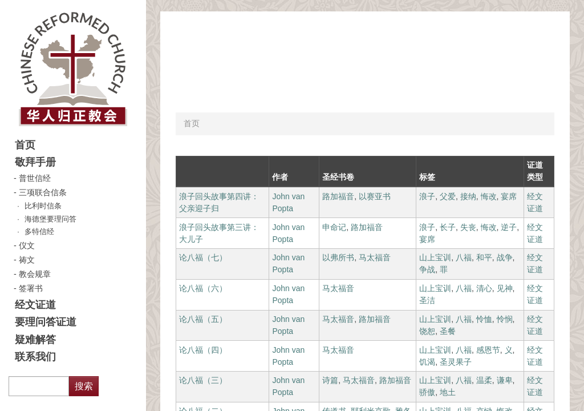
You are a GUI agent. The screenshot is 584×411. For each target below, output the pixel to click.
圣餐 (448, 331)
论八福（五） (203, 319)
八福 (464, 257)
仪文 (27, 245)
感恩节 (488, 349)
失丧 (468, 227)
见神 (505, 288)
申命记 (334, 227)
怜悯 (505, 319)
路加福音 (338, 196)
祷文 (27, 259)
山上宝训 (435, 257)
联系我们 (35, 356)
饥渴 (427, 361)
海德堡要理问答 (50, 219)
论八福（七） (203, 257)
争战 (427, 269)
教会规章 (35, 274)
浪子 (427, 196)
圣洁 (427, 300)
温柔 (484, 380)
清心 (484, 288)
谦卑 (505, 380)
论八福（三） (203, 380)
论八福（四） (203, 349)
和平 (484, 257)
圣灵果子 (456, 361)
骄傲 (427, 392)
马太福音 (375, 257)
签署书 (31, 288)
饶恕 (427, 331)
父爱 (448, 196)
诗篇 (330, 380)
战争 (505, 257)
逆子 (509, 227)
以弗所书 (338, 257)
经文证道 (35, 305)
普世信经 (35, 178)
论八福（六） (203, 288)
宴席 (509, 196)
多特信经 (39, 232)
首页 (25, 145)
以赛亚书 (375, 196)
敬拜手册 (35, 162)
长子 (448, 227)
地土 (448, 392)
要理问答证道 (45, 322)
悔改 (489, 196)
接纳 (468, 196)
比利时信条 (43, 206)
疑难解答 (35, 339)
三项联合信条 (43, 192)
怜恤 (484, 319)
